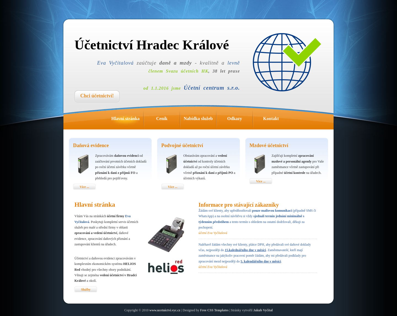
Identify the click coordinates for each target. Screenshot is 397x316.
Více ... (84, 187)
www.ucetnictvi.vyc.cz (164, 310)
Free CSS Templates (214, 310)
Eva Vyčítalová (115, 63)
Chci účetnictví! (97, 96)
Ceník (168, 120)
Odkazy (240, 120)
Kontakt (276, 120)
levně (233, 63)
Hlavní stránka (127, 120)
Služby (86, 289)
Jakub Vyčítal (263, 310)
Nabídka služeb (200, 120)
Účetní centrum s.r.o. (212, 88)
